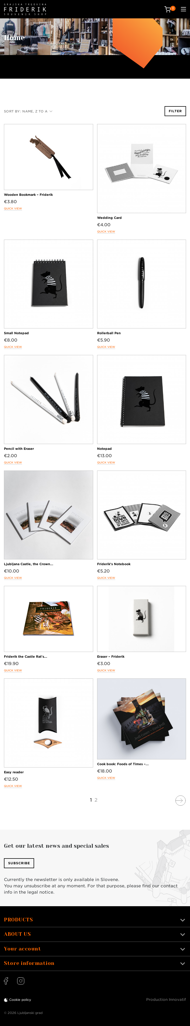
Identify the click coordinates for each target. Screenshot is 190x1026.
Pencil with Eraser (19, 449)
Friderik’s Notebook (113, 564)
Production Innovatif (166, 999)
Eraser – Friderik (110, 656)
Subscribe (19, 863)
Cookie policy (20, 1000)
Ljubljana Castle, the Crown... (28, 564)
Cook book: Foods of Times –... (123, 764)
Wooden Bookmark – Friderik (28, 195)
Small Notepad (16, 333)
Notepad (104, 449)
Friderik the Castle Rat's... (25, 656)
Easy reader (14, 772)
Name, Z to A (37, 111)
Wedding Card (109, 218)
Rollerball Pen (109, 333)
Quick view (13, 208)
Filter (175, 111)
